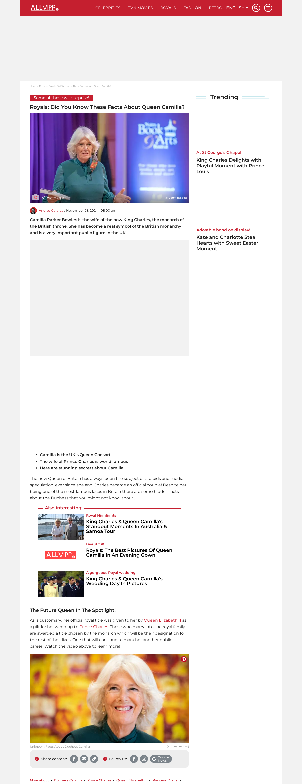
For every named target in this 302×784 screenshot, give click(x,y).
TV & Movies (140, 7)
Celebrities (107, 7)
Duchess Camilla (68, 780)
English (237, 7)
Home (33, 86)
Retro (215, 7)
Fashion (192, 7)
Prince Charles (93, 626)
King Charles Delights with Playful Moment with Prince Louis (230, 165)
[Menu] (268, 8)
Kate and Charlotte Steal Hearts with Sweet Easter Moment (227, 243)
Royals (168, 7)
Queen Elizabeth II (162, 620)
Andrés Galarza (51, 210)
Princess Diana (165, 780)
